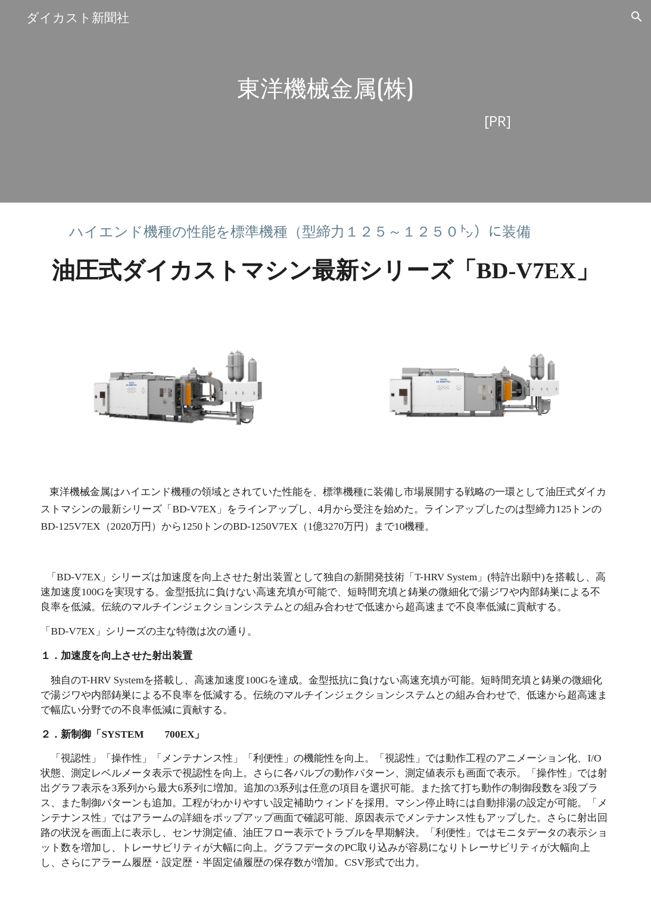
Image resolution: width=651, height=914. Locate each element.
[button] (636, 16)
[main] (325, 101)
